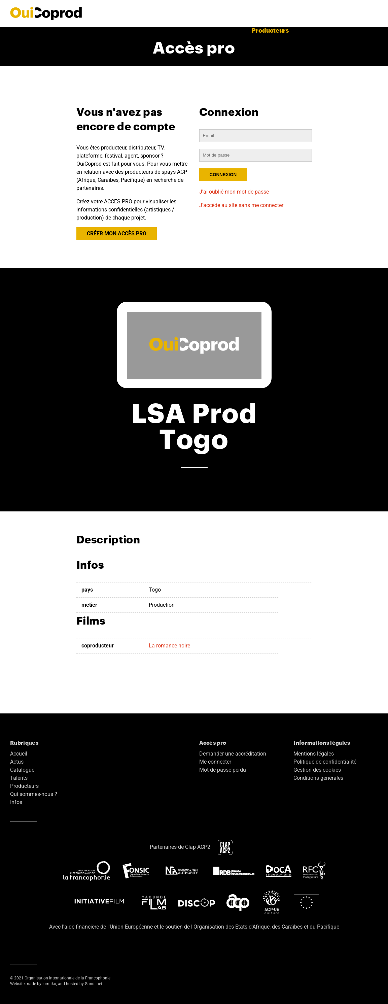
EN (373, 30)
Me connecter (215, 762)
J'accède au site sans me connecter (241, 205)
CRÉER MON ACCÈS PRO (116, 233)
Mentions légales (313, 753)
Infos (16, 802)
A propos (310, 30)
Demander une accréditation (232, 753)
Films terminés (153, 30)
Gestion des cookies (317, 770)
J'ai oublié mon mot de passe (234, 192)
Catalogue (198, 30)
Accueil (88, 30)
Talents (233, 30)
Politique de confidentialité (324, 762)
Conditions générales (318, 778)
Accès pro (346, 30)
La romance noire (169, 645)
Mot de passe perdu (222, 770)
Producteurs (270, 30)
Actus (115, 30)
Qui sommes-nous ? (33, 794)
